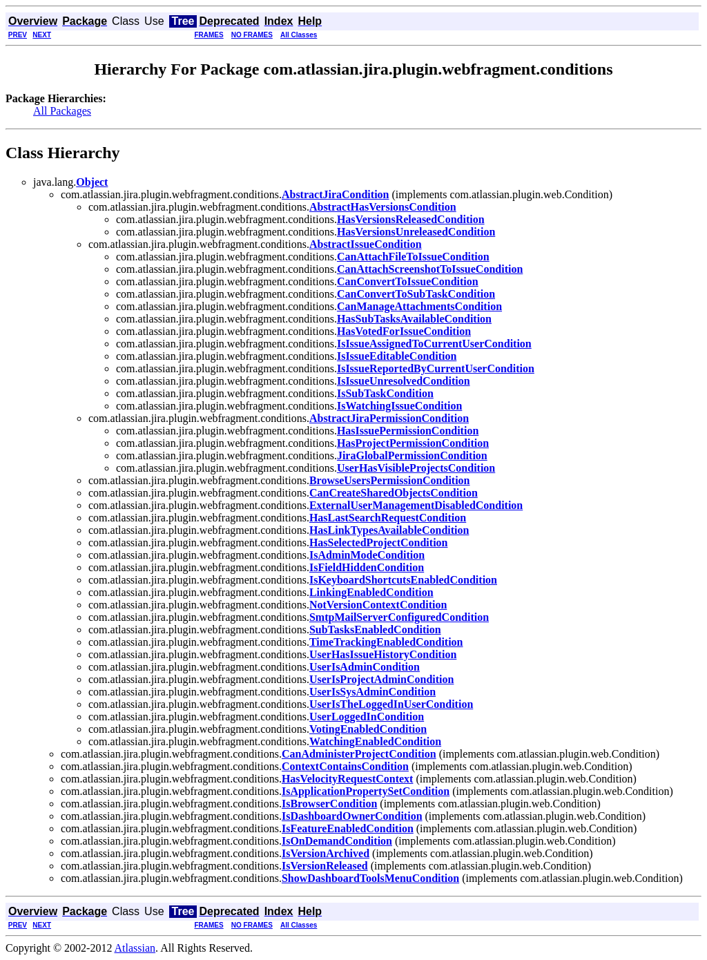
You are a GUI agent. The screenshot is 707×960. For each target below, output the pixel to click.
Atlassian (135, 948)
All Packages (62, 111)
